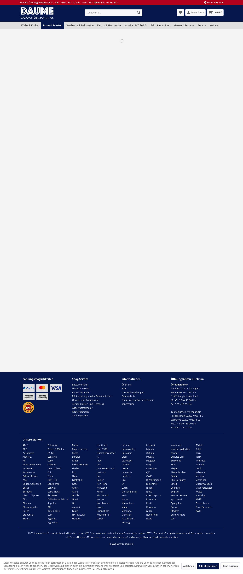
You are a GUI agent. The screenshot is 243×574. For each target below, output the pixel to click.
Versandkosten (113, 537)
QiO (148, 472)
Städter (175, 510)
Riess (149, 491)
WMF (198, 499)
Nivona (150, 449)
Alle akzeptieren (208, 566)
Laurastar (127, 452)
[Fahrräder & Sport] (160, 25)
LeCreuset (127, 460)
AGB (124, 388)
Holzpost (76, 518)
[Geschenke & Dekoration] (79, 25)
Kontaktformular (81, 392)
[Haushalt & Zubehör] (136, 25)
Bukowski (52, 445)
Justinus (101, 472)
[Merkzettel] (180, 12)
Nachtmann (128, 518)
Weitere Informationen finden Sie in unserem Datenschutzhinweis (78, 568)
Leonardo (127, 472)
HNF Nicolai (78, 514)
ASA (25, 479)
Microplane (128, 503)
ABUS (26, 445)
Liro (124, 479)
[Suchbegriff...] (113, 12)
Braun (26, 518)
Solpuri (175, 491)
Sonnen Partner (179, 495)
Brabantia (28, 514)
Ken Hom (102, 483)
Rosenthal (151, 499)
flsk (74, 472)
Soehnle (175, 487)
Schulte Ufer (177, 456)
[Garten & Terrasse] (184, 25)
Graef (75, 499)
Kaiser (100, 479)
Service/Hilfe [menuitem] (212, 2)
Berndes (27, 491)
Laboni (100, 518)
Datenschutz (128, 396)
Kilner (100, 491)
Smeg (174, 483)
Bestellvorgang (80, 384)
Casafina (52, 456)
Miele (124, 507)
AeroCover (28, 452)
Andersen (28, 468)
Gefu (74, 483)
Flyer (74, 476)
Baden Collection (32, 483)
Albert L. (27, 456)
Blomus (27, 503)
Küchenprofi (103, 514)
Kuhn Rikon (103, 510)
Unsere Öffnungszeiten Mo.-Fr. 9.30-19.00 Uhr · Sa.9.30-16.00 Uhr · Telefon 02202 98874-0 (69, 2)
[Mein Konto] (195, 12)
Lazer (124, 456)
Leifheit (126, 464)
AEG (25, 449)
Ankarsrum (29, 472)
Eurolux (76, 456)
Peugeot (150, 460)
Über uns (127, 384)
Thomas (200, 464)
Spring (174, 507)
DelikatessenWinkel (58, 499)
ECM (49, 514)
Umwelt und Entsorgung (85, 400)
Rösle (149, 518)
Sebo (173, 464)
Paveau (150, 456)
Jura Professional (106, 468)
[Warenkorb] (215, 12)
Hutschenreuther (106, 452)
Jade (99, 460)
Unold (199, 468)
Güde (75, 510)
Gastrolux (77, 479)
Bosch (26, 510)
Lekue (125, 468)
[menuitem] (113, 12)
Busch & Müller (55, 449)
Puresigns (151, 468)
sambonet (176, 445)
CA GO (50, 452)
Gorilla (75, 495)
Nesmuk (150, 445)
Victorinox (201, 479)
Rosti (149, 503)
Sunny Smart (178, 514)
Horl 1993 (102, 449)
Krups (100, 507)
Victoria (200, 476)
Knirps (100, 499)
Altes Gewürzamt (32, 464)
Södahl (199, 445)
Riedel (149, 487)
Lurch (125, 487)
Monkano (127, 510)
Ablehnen (188, 566)
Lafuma (126, 445)
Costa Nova (53, 491)
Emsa (75, 445)
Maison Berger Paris (129, 493)
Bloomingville (30, 507)
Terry (198, 456)
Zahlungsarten (80, 415)
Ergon (75, 452)
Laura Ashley (128, 449)
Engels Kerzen (79, 449)
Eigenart (52, 518)
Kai (98, 476)
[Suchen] (138, 12)
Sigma (174, 476)
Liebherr (126, 476)
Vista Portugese (204, 487)
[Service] (202, 25)
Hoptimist (102, 445)
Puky (148, 464)
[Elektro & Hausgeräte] (108, 25)
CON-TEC (52, 479)
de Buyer (52, 495)
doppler (51, 503)
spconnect (176, 499)
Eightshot (52, 522)
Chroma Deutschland (54, 466)
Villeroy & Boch (204, 483)
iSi (98, 456)
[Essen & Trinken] (52, 25)
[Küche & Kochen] (30, 25)
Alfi (24, 460)
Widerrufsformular (82, 407)
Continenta (53, 483)
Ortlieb (150, 452)
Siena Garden (178, 472)
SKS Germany (178, 479)
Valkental (201, 472)
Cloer (50, 476)
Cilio (49, 472)
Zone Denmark (204, 507)
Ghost (75, 487)
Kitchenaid (103, 495)
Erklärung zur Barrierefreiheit (138, 400)
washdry (200, 495)
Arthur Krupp (30, 476)
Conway (51, 487)
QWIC (149, 476)
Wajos (199, 491)
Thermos (200, 460)
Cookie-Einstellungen (133, 392)
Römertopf (152, 514)
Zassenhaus (202, 503)
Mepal (125, 499)
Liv (123, 483)
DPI (49, 507)
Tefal (198, 449)
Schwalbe (176, 460)
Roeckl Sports (153, 495)
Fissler (75, 468)
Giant (75, 491)
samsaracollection (181, 449)
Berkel (26, 487)
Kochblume (103, 503)
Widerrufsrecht (80, 411)
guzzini (76, 507)
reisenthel (151, 483)
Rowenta (151, 507)
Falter (75, 460)
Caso (50, 460)
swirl (173, 518)
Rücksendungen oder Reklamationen (92, 396)
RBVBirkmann (153, 479)
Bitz (25, 499)
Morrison (126, 514)
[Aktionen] (214, 25)
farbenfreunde (80, 464)
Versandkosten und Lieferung (88, 403)
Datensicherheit (80, 388)
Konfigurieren (230, 566)
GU (73, 503)
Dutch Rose (53, 510)
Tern (198, 452)
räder (149, 510)
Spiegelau (176, 503)
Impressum (128, 403)
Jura (99, 464)
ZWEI (198, 510)
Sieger (174, 468)
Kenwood (102, 487)
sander (175, 452)
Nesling (126, 522)
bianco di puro (31, 495)
